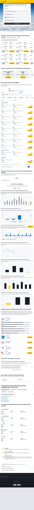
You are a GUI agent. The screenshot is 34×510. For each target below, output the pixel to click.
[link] (8, 77)
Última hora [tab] (14, 37)
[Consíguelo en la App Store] (19, 485)
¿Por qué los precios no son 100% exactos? (17, 470)
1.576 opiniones (7, 338)
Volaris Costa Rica (8, 317)
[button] (17, 11)
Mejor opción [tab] (9, 37)
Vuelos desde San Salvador (5, 401)
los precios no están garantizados (22, 464)
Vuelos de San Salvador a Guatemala (6, 396)
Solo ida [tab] (18, 37)
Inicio (1, 31)
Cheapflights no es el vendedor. (17, 466)
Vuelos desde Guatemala (5, 400)
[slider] (32, 94)
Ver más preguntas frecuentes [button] (17, 369)
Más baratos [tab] (3, 37)
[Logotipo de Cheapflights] (4, 1)
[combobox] (6, 9)
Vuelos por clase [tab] (10, 391)
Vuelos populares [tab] (4, 391)
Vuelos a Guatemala (4, 397)
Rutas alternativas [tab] (13, 389)
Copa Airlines (7, 335)
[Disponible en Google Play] (15, 485)
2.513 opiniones (7, 354)
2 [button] (30, 166)
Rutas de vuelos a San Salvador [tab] (22, 389)
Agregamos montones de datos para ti (17, 468)
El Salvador (4, 31)
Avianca (6, 351)
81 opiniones (7, 320)
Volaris (6, 346)
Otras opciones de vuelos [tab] (5, 389)
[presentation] (32, 39)
